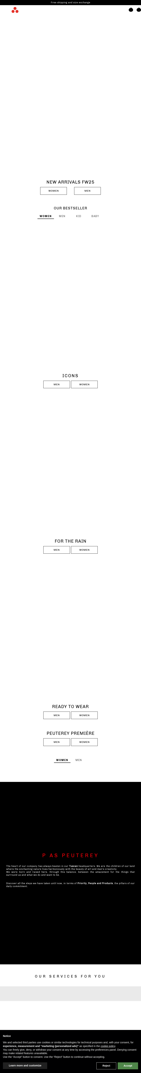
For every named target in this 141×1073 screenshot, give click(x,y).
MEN (87, 190)
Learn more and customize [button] (25, 1065)
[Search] (121, 11)
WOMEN (53, 190)
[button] (129, 11)
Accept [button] (128, 1065)
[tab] (45, 216)
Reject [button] (106, 1065)
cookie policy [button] (108, 1046)
